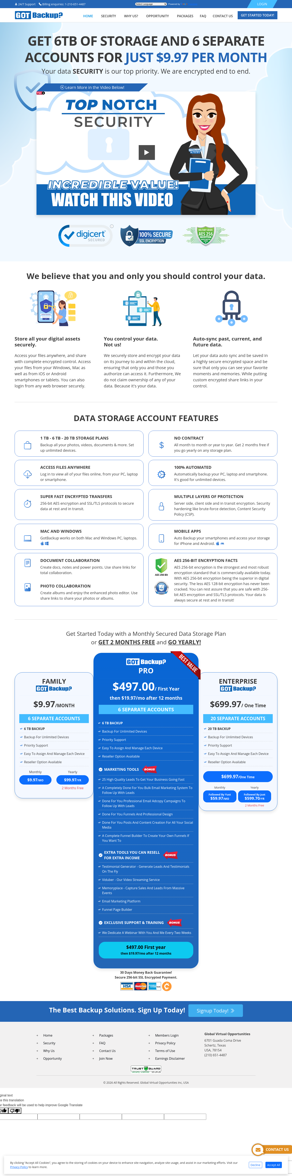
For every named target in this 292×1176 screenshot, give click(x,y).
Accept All (273, 1165)
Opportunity (157, 16)
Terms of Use (165, 1055)
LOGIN (262, 4)
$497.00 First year (146, 952)
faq (203, 16)
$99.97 (73, 779)
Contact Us (107, 1055)
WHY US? (131, 16)
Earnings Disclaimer (170, 1063)
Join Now (106, 1063)
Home (88, 16)
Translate (189, 4)
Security (49, 1048)
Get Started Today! (257, 15)
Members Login (167, 1040)
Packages (106, 1040)
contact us (223, 16)
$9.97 (35, 779)
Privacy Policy (165, 1048)
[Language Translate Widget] (151, 4)
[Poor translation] (14, 1115)
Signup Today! (216, 1015)
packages (185, 16)
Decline (255, 1165)
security (108, 16)
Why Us (49, 1055)
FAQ (102, 1048)
